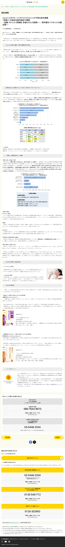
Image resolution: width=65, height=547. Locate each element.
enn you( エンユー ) (15, 522)
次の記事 (57, 437)
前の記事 (8, 437)
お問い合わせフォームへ (32, 458)
